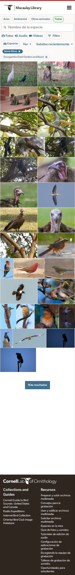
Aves (6, 19)
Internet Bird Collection (17, 515)
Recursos (48, 490)
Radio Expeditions (14, 511)
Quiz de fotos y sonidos (55, 530)
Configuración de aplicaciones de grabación (51, 545)
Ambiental (20, 19)
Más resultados (37, 384)
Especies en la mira (52, 526)
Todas (58, 19)
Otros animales (40, 19)
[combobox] (40, 27)
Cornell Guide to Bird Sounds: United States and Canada (16, 504)
